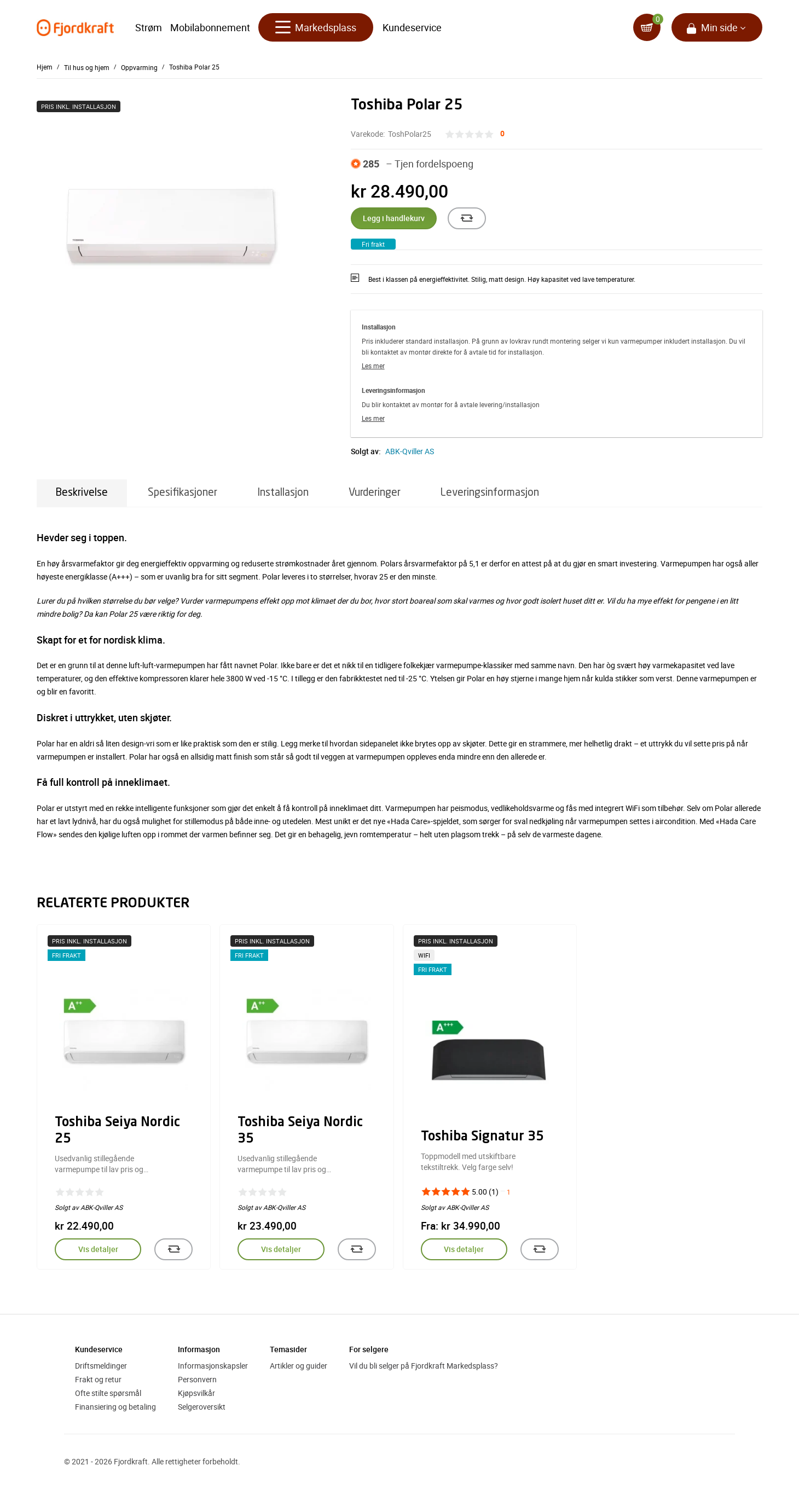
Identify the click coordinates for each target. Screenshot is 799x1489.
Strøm (148, 27)
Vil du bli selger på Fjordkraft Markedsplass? (423, 1365)
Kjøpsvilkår (196, 1393)
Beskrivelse (82, 493)
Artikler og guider (298, 1365)
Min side (719, 27)
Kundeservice (412, 27)
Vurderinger (375, 493)
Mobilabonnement (210, 27)
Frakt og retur (98, 1379)
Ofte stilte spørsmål (108, 1393)
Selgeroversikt (201, 1406)
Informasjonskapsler (213, 1365)
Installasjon (283, 493)
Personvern (197, 1379)
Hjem (45, 66)
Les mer (373, 365)
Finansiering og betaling (115, 1406)
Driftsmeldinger (101, 1365)
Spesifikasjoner (182, 493)
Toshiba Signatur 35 (482, 1137)
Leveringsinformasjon (490, 493)
